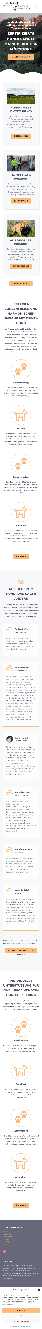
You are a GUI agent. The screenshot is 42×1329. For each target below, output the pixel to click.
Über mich (21, 556)
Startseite (6, 1232)
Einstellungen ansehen (21, 1321)
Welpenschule (7, 1234)
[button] (39, 1290)
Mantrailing (6, 1239)
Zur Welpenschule (21, 266)
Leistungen (6, 1242)
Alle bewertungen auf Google (21, 950)
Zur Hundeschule (21, 283)
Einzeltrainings (21, 136)
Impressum (29, 1326)
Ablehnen (21, 1316)
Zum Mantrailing (21, 201)
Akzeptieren (21, 1310)
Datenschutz (13, 1326)
